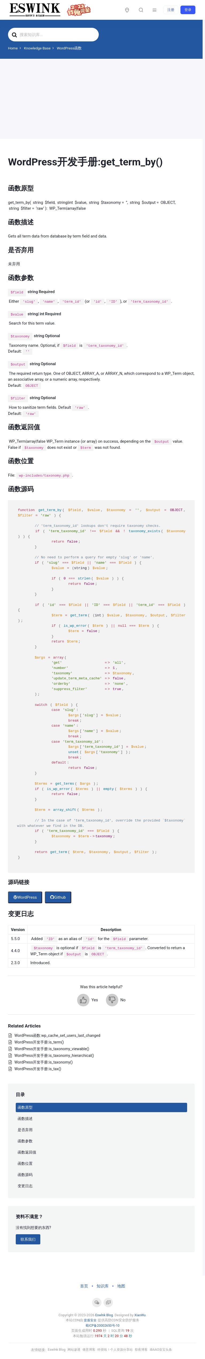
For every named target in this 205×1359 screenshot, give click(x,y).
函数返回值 (27, 1152)
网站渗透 (71, 1350)
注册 (170, 10)
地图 (121, 1286)
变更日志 (25, 1186)
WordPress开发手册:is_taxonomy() (43, 1062)
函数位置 (25, 1163)
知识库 (103, 1286)
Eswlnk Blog (103, 1315)
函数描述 (25, 1118)
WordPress (25, 897)
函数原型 (25, 1107)
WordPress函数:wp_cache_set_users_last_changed (57, 1035)
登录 (187, 10)
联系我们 (28, 1239)
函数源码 (25, 1175)
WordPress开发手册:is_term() (39, 1042)
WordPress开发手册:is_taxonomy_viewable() (51, 1049)
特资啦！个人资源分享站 (115, 1350)
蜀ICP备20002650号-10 (102, 1325)
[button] (87, 1000)
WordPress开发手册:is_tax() (37, 1069)
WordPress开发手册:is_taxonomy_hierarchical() (54, 1055)
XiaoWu (140, 1315)
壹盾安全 (90, 1320)
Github (58, 897)
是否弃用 (25, 1130)
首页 (84, 1286)
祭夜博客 (144, 1350)
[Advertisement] (101, 98)
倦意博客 (87, 1350)
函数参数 (25, 1141)
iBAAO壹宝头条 (164, 1350)
